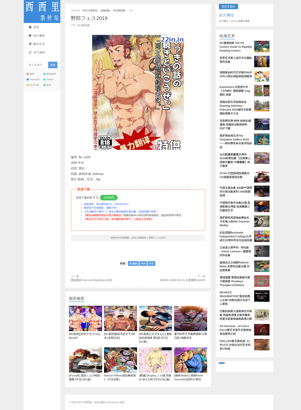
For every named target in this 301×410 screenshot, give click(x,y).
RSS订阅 (33, 85)
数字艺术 (37, 44)
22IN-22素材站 (42, 11)
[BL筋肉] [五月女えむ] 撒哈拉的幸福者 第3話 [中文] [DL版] (155, 324)
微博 (30, 74)
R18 (143, 263)
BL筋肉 (133, 263)
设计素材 (37, 35)
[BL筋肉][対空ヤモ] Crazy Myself (85, 322)
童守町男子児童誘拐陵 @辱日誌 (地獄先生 (190, 322)
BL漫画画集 (119, 10)
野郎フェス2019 (89, 18)
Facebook (33, 79)
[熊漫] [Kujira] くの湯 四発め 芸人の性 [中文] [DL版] (155, 364)
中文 (151, 263)
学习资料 (37, 52)
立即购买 (108, 197)
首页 (34, 27)
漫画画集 (105, 10)
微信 (47, 85)
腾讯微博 (50, 74)
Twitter (48, 79)
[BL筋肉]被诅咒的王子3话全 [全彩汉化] (120, 322)
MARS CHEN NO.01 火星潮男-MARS (182, 280)
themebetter (112, 402)
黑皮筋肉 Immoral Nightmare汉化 (91, 280)
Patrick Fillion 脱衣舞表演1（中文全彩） (120, 364)
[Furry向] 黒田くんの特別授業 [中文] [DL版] (85, 364)
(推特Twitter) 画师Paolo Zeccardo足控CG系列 (190, 364)
